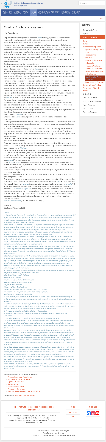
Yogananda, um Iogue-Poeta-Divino (20, 377)
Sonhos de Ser (13, 384)
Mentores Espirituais (90, 37)
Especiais (86, 34)
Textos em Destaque (90, 112)
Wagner (26, 13)
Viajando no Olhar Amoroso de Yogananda (94, 78)
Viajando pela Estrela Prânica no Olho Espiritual (24, 391)
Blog (101, 18)
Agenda (17, 13)
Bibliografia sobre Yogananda (94, 82)
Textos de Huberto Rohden (92, 101)
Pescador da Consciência (16, 389)
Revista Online (87, 94)
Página (4, 13)
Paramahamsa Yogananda (92, 47)
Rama (85, 41)
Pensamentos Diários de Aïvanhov (91, 89)
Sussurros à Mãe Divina (16, 387)
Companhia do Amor (90, 30)
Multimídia (76, 13)
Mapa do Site (73, 413)
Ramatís (85, 44)
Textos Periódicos (89, 105)
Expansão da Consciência (16, 382)
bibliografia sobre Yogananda (25, 396)
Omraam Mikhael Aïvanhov (92, 85)
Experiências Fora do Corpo (49, 13)
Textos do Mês (88, 109)
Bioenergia (65, 13)
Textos (33, 13)
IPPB (10, 13)
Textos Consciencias (90, 98)
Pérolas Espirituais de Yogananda (19, 379)
